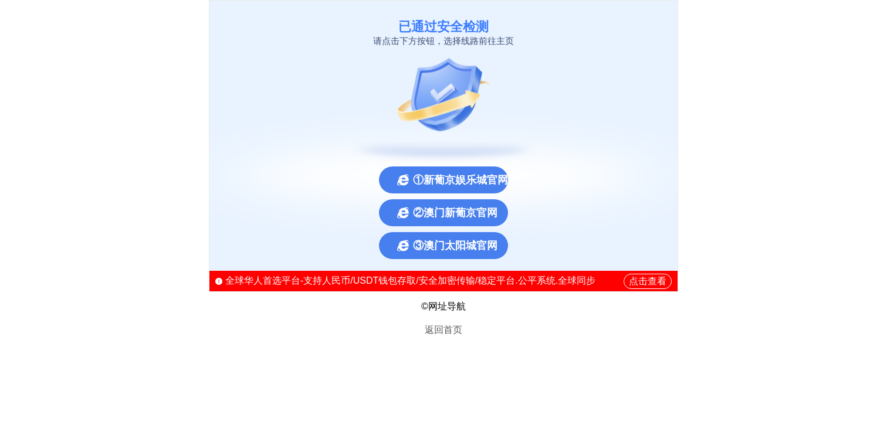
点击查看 (647, 281)
